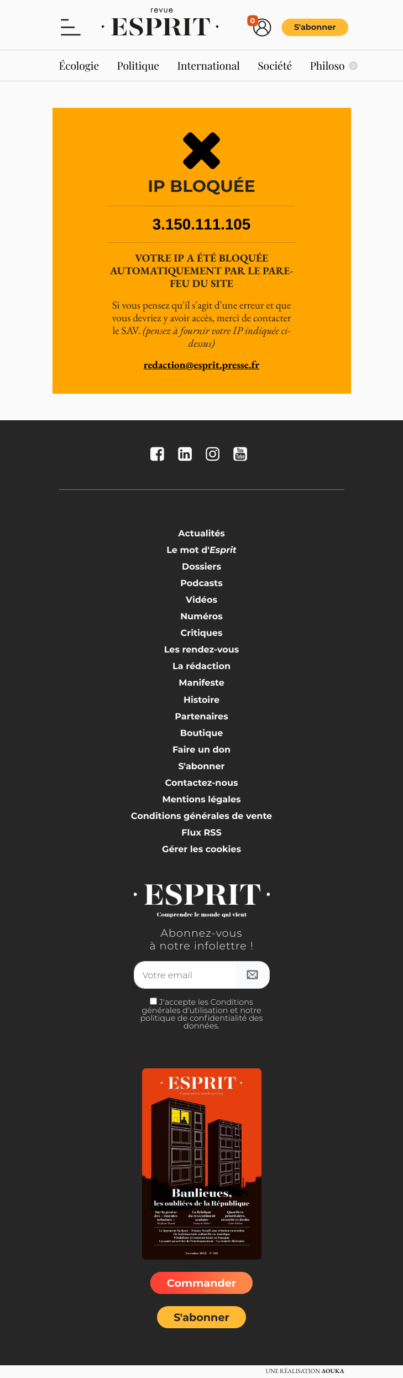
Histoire (201, 700)
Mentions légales (201, 800)
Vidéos (201, 600)
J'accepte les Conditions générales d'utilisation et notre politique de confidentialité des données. (201, 1014)
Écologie (79, 65)
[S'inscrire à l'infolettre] (252, 975)
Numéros (201, 617)
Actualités (201, 534)
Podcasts (201, 583)
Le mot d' (201, 550)
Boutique (201, 733)
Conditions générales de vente (201, 816)
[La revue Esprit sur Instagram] (215, 455)
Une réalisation (304, 1371)
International (208, 65)
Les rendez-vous (201, 650)
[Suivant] (353, 66)
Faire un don (201, 750)
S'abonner (315, 27)
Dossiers (201, 567)
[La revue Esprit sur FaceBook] (159, 455)
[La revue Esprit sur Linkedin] (187, 455)
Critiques (202, 633)
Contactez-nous (201, 783)
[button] (71, 26)
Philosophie (338, 65)
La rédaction (201, 666)
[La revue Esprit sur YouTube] (242, 455)
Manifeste (201, 683)
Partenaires (201, 717)
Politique (138, 65)
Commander (201, 1283)
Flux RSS (201, 833)
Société (275, 65)
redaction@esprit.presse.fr (202, 365)
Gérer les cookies (201, 849)
